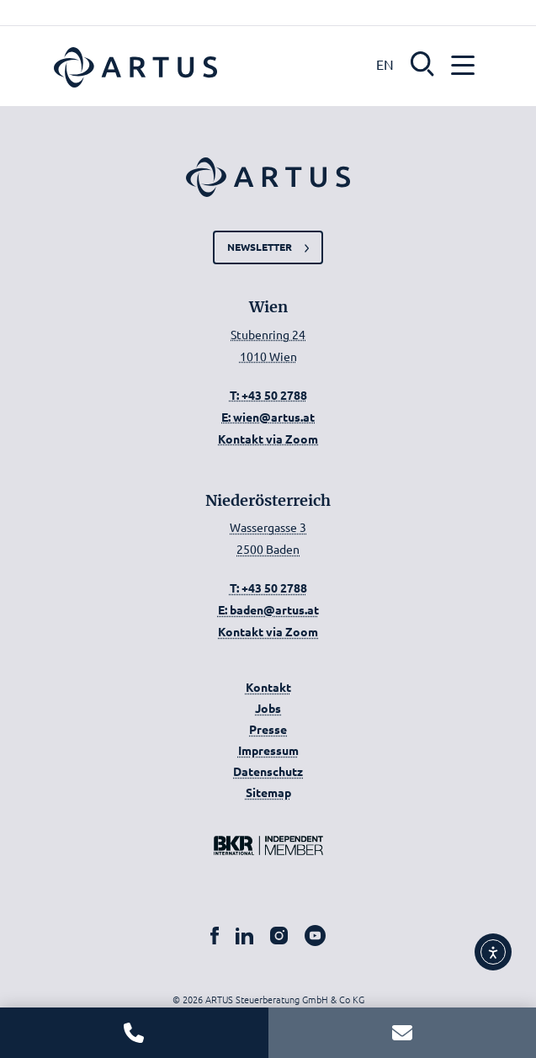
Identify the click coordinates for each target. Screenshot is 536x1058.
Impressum (268, 750)
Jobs (268, 707)
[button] (423, 62)
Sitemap (268, 792)
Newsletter (259, 246)
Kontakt (268, 686)
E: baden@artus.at (268, 609)
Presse (268, 728)
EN (385, 64)
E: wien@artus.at (268, 416)
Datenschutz (268, 771)
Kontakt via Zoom (268, 438)
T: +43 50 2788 (268, 394)
